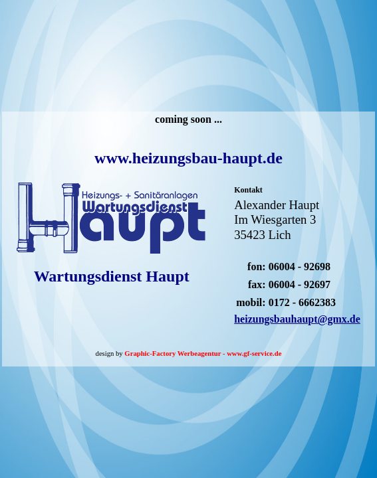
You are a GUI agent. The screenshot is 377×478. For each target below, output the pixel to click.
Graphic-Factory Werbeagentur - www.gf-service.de (202, 353)
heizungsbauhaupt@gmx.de (297, 319)
